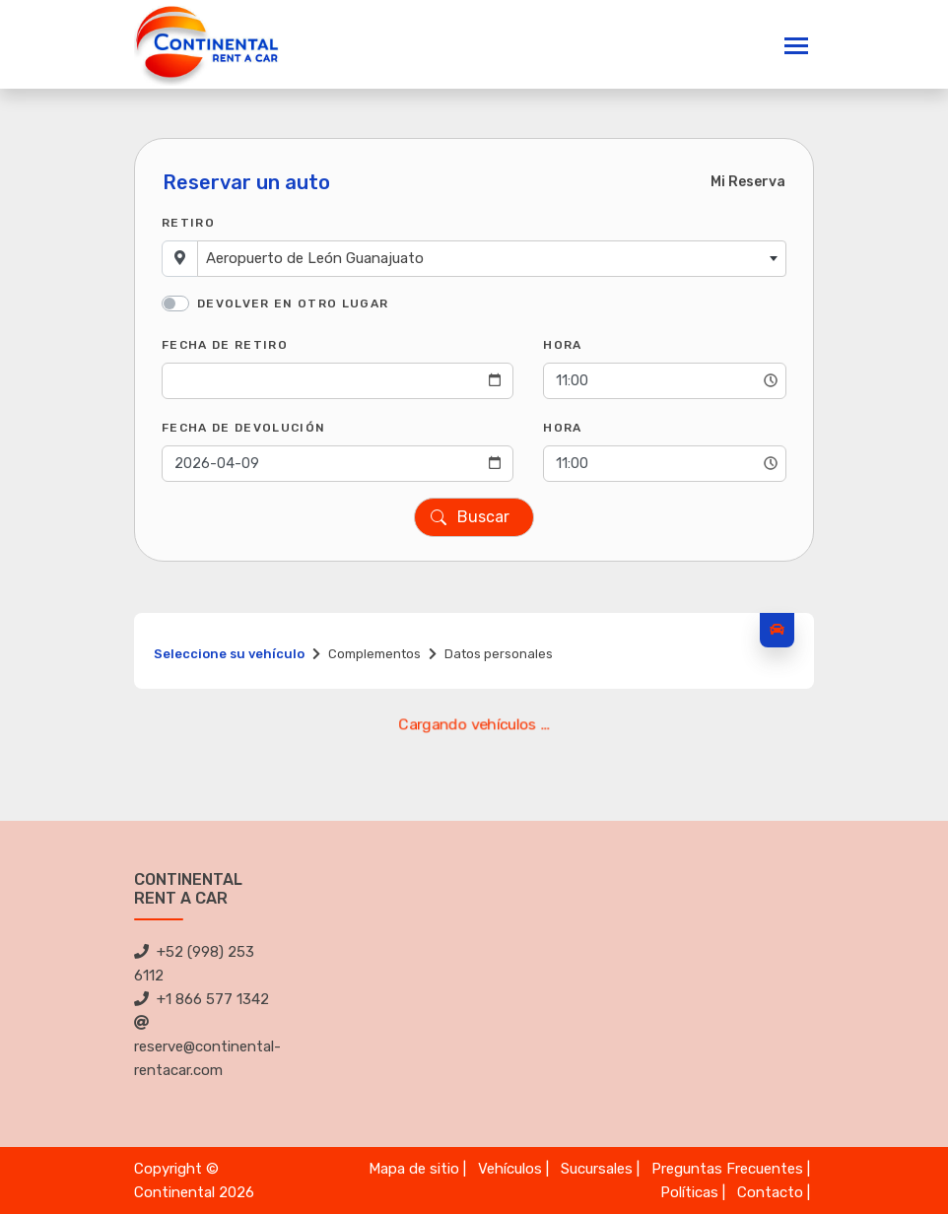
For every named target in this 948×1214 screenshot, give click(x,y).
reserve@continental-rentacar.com (207, 1047)
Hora (562, 345)
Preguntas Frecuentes (727, 1169)
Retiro (188, 223)
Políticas (689, 1192)
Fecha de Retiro (225, 345)
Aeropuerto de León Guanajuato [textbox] (315, 258)
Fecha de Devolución (243, 428)
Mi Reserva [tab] (748, 181)
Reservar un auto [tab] (246, 182)
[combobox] (491, 258)
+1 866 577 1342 (201, 999)
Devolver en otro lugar (292, 303)
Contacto (770, 1192)
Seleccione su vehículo (229, 653)
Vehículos (510, 1169)
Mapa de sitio (414, 1169)
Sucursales (597, 1169)
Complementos (374, 653)
